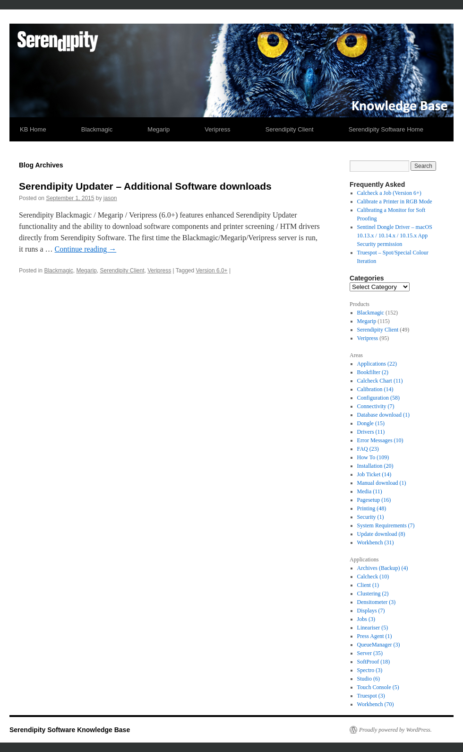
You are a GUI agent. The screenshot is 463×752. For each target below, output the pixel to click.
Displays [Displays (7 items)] (371, 610)
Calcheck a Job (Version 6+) (389, 193)
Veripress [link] (367, 338)
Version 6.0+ (212, 270)
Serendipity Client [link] (378, 329)
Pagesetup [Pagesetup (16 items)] (374, 500)
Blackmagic (96, 129)
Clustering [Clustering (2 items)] (373, 593)
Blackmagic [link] (370, 312)
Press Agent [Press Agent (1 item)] (374, 636)
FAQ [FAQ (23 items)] (368, 449)
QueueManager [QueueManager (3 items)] (378, 644)
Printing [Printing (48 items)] (371, 508)
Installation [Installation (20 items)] (375, 466)
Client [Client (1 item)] (368, 585)
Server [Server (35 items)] (370, 653)
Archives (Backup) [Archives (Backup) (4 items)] (382, 568)
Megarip (158, 129)
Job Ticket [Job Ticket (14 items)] (374, 474)
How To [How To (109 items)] (373, 457)
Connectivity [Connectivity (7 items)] (375, 406)
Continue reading (86, 249)
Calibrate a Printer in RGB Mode (394, 201)
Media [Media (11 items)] (369, 491)
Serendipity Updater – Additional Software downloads (145, 186)
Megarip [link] (367, 321)
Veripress (217, 129)
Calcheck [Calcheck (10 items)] (373, 576)
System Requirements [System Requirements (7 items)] (386, 525)
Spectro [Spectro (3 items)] (370, 670)
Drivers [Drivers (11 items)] (371, 431)
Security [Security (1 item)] (370, 517)
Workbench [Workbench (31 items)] (375, 542)
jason (110, 198)
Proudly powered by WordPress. (395, 729)
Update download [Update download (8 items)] (381, 534)
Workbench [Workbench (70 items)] (375, 704)
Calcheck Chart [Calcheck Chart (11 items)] (380, 380)
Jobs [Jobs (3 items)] (366, 619)
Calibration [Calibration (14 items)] (375, 389)
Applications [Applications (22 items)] (377, 363)
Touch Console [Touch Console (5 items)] (378, 687)
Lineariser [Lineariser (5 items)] (372, 627)
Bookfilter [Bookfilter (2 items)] (372, 372)
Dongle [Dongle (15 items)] (371, 423)
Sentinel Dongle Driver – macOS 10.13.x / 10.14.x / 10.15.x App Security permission (394, 235)
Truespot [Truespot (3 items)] (371, 695)
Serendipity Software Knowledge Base (69, 730)
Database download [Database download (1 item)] (383, 414)
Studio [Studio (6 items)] (368, 678)
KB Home (33, 129)
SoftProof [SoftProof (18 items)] (373, 661)
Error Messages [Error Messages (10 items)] (380, 440)
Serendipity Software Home (386, 129)
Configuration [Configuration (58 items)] (378, 397)
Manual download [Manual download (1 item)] (381, 483)
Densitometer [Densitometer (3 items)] (376, 602)
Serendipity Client (290, 129)
